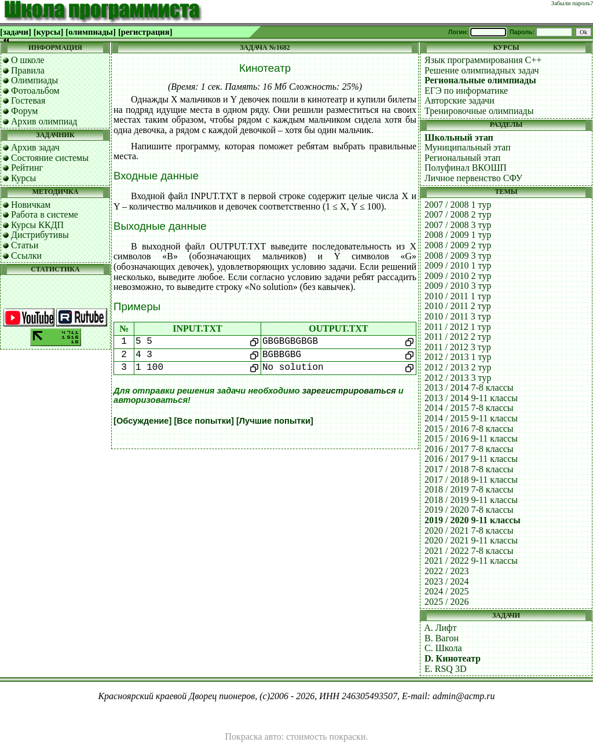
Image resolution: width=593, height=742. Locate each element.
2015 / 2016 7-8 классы (469, 429)
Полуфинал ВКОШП (465, 167)
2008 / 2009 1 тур (457, 235)
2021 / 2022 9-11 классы (471, 560)
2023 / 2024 (446, 581)
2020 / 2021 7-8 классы (469, 530)
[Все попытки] (203, 420)
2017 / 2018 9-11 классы (471, 479)
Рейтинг (27, 167)
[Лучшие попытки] (274, 420)
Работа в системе (44, 214)
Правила (28, 70)
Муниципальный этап (467, 147)
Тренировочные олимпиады (478, 111)
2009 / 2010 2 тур (457, 276)
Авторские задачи (459, 100)
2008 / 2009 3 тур (457, 255)
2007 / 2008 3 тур (457, 225)
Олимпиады (34, 80)
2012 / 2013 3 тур (457, 378)
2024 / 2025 (446, 591)
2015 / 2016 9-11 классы (471, 438)
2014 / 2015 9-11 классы (471, 418)
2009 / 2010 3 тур (457, 286)
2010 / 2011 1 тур (457, 296)
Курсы (23, 178)
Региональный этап (462, 158)
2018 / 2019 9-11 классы (471, 500)
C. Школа (443, 648)
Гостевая (28, 100)
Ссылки (26, 255)
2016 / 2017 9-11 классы (471, 459)
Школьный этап (458, 137)
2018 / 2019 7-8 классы (469, 489)
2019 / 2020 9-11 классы (472, 520)
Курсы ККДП (37, 225)
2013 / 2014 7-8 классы (469, 387)
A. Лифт (440, 628)
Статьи (24, 245)
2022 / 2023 (446, 571)
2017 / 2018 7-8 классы (469, 469)
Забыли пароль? (572, 3)
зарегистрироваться (349, 390)
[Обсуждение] (142, 420)
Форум (24, 111)
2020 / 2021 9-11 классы (471, 540)
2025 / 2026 (446, 602)
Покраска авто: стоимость (276, 736)
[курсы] (48, 31)
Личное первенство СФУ (473, 178)
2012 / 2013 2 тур (457, 367)
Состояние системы (50, 158)
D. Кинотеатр (452, 658)
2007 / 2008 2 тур (457, 214)
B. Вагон (441, 638)
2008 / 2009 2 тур (457, 245)
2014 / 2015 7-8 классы (469, 408)
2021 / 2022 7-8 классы (469, 551)
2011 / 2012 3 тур (457, 347)
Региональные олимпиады (480, 80)
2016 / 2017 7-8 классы (469, 449)
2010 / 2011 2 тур (457, 306)
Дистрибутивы (40, 235)
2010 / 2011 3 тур (457, 316)
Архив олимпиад (44, 121)
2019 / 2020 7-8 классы (469, 510)
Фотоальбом (35, 90)
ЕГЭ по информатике (466, 90)
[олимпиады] (90, 31)
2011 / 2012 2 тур (457, 336)
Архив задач (35, 147)
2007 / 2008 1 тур (457, 205)
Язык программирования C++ (482, 60)
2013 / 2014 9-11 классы (471, 398)
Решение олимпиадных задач (481, 70)
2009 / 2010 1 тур (457, 265)
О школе (28, 60)
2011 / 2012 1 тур (457, 327)
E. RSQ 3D (445, 669)
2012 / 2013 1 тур (457, 357)
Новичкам (30, 205)
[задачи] (15, 31)
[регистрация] (145, 31)
